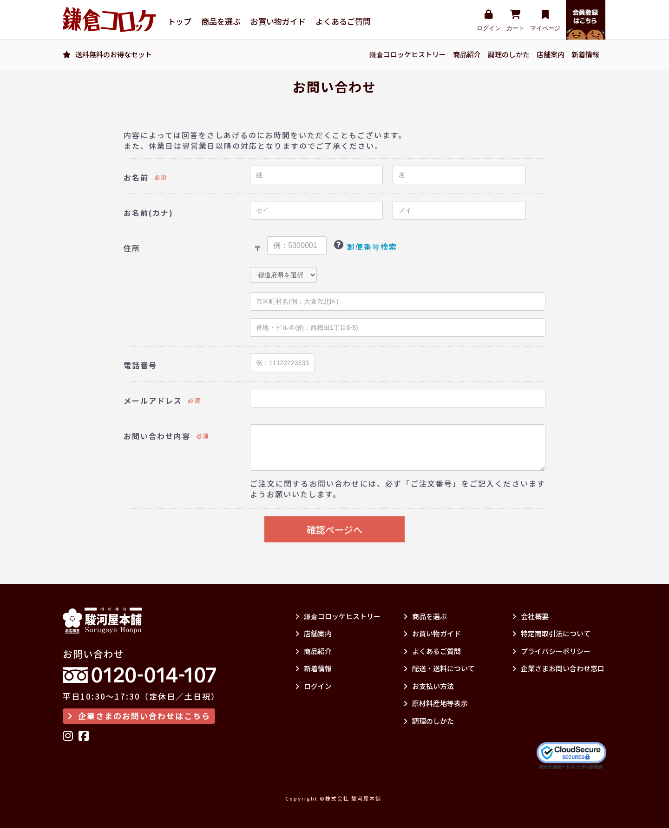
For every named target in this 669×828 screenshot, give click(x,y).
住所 (132, 248)
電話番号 (140, 365)
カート (515, 21)
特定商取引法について (551, 633)
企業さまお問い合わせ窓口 (558, 668)
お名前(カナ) (148, 212)
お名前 (136, 177)
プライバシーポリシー (551, 651)
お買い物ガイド (278, 21)
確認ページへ (334, 529)
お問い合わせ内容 (157, 436)
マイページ (545, 21)
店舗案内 (550, 54)
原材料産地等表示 (435, 703)
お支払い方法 (428, 686)
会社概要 (530, 616)
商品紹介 (467, 54)
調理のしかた (509, 54)
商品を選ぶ (221, 21)
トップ (179, 21)
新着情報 (585, 54)
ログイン (489, 21)
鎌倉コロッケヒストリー (407, 54)
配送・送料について (439, 668)
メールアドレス (153, 400)
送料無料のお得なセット (113, 54)
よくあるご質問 (343, 21)
